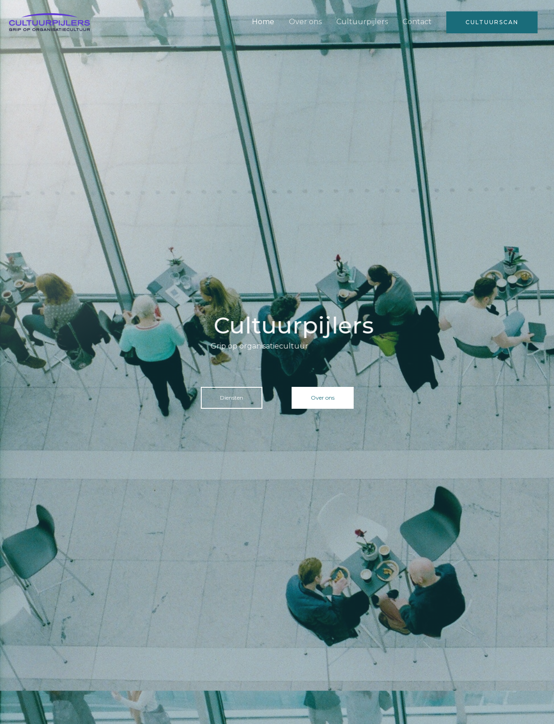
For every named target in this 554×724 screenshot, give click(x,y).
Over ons (305, 21)
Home (263, 21)
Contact (417, 21)
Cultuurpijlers (362, 21)
